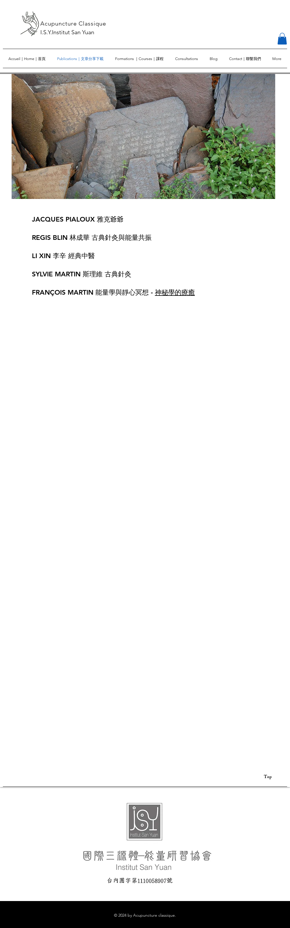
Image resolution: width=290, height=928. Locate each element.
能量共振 (138, 237)
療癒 (188, 292)
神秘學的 (168, 292)
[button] (282, 39)
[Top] (270, 777)
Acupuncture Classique (73, 23)
